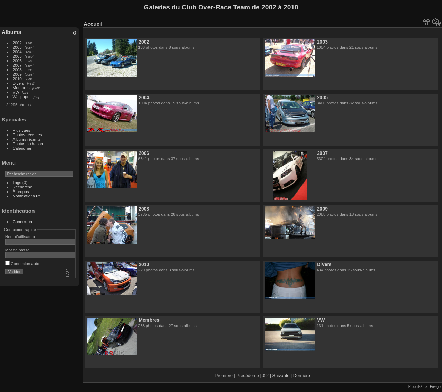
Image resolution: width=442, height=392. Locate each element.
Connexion (22, 221)
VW (16, 92)
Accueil (93, 24)
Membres (21, 87)
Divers (18, 83)
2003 (17, 47)
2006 (17, 60)
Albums (11, 32)
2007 (17, 65)
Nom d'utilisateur (20, 236)
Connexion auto (22, 263)
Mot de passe (17, 250)
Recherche (22, 187)
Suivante (281, 375)
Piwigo (435, 386)
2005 (17, 56)
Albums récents (27, 139)
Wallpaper (22, 96)
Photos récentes (27, 134)
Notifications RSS (29, 196)
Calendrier (22, 148)
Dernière (301, 375)
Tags (17, 182)
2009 (17, 74)
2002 (17, 42)
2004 (17, 51)
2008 (17, 69)
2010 (17, 78)
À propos (21, 191)
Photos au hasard (29, 143)
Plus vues (21, 130)
